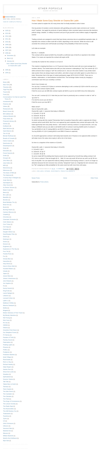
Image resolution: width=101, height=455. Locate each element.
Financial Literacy (8, 121)
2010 (7, 42)
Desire (5, 236)
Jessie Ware (7, 276)
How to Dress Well (9, 266)
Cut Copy (6, 227)
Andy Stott (6, 180)
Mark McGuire (7, 128)
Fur (4, 256)
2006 (7, 53)
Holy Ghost (6, 263)
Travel (5, 92)
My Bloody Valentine (9, 315)
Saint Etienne (7, 131)
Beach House (7, 111)
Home (65, 178)
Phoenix (5, 347)
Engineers (6, 246)
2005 (7, 70)
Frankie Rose (7, 254)
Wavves (5, 433)
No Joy (5, 322)
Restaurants (7, 109)
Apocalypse (6, 182)
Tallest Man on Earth (9, 384)
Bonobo (5, 200)
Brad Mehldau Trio (8, 202)
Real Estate (6, 359)
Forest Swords (7, 153)
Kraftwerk (6, 126)
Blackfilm (6, 197)
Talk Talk (5, 381)
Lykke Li (5, 300)
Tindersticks (6, 413)
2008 (7, 47)
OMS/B (5, 325)
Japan (5, 273)
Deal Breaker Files (9, 234)
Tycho (5, 418)
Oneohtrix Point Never (10, 330)
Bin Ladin (40, 171)
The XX (5, 133)
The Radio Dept (8, 406)
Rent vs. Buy (7, 362)
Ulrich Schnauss (8, 423)
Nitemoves (6, 170)
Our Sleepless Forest (9, 332)
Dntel (4, 148)
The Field (6, 399)
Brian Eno (6, 204)
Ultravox (5, 426)
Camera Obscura (8, 212)
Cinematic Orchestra (9, 219)
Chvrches (6, 217)
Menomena (6, 168)
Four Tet (5, 251)
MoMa (5, 308)
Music (5, 82)
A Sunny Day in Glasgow (10, 177)
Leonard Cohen (8, 298)
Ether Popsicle (50, 8)
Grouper (5, 158)
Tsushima (6, 416)
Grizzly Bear (7, 259)
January (9, 61)
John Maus (6, 160)
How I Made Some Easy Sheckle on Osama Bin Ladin (55, 21)
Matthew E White (8, 303)
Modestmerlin (10, 17)
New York (6, 84)
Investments (55, 171)
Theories (6, 87)
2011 (7, 39)
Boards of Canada (8, 138)
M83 (4, 165)
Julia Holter (6, 163)
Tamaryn (5, 386)
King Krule (6, 291)
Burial (5, 207)
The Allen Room (8, 391)
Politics (5, 350)
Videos (5, 106)
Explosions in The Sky (10, 249)
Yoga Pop (6, 89)
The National (7, 175)
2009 (7, 44)
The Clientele (7, 396)
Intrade (47, 171)
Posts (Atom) (44, 182)
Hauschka (6, 261)
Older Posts (94, 178)
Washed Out (7, 431)
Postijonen (6, 352)
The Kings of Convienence (11, 401)
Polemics (6, 104)
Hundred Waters (8, 268)
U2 (4, 421)
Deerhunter (6, 143)
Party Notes (6, 118)
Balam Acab (6, 190)
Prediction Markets (68, 171)
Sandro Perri (7, 369)
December (10, 55)
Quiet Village (7, 357)
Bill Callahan (7, 114)
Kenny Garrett (7, 288)
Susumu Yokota (8, 379)
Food (4, 94)
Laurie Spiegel (7, 293)
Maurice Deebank (8, 305)
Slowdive (6, 374)
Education (6, 150)
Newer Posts (36, 178)
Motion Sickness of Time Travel (12, 313)
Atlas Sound (7, 185)
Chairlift (5, 214)
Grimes (5, 123)
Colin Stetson (7, 222)
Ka (4, 286)
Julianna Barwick (8, 116)
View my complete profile (12, 21)
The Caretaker (7, 394)
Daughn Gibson (8, 232)
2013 (7, 33)
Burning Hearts (7, 209)
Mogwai (5, 310)
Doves (5, 241)
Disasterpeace (7, 145)
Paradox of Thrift (8, 337)
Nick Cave (6, 320)
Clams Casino (7, 141)
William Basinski (8, 436)
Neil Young (6, 318)
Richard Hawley (8, 364)
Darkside (6, 229)
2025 (7, 30)
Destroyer (6, 239)
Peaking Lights (7, 345)
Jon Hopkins (7, 283)
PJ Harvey (6, 335)
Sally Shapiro (7, 367)
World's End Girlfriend (10, 438)
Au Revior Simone (8, 187)
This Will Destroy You (9, 411)
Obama (5, 327)
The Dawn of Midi (8, 173)
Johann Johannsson (9, 278)
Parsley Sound (7, 340)
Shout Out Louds (8, 372)
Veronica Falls (7, 428)
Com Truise (6, 224)
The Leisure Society (9, 404)
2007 (7, 50)
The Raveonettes (8, 409)
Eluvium (5, 244)
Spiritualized (7, 377)
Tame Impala (7, 389)
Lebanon (6, 295)
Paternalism (6, 342)
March (9, 58)
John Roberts (7, 281)
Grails (5, 155)
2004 (7, 72)
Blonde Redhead (8, 136)
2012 (7, 36)
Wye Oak (6, 440)
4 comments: (60, 168)
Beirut (5, 192)
